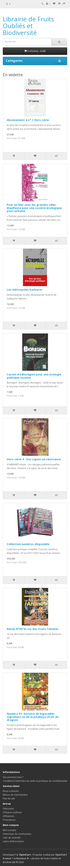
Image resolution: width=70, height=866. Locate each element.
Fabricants (8, 808)
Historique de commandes (17, 833)
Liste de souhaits (12, 837)
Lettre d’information (13, 841)
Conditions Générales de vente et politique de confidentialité (35, 780)
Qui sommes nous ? (13, 777)
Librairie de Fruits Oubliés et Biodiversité (28, 26)
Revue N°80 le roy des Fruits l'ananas (32, 629)
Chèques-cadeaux (12, 812)
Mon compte (9, 830)
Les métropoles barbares (24, 289)
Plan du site (9, 798)
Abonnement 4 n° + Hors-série (28, 120)
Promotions (9, 819)
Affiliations (8, 816)
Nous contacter (11, 791)
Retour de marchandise (15, 794)
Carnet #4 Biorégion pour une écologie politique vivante (34, 375)
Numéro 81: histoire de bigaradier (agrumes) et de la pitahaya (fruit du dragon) (33, 717)
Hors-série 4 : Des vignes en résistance (34, 459)
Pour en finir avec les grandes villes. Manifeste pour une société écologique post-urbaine (34, 208)
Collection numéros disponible (28, 544)
